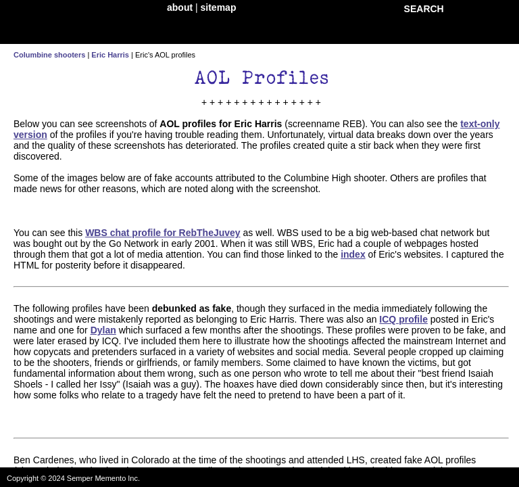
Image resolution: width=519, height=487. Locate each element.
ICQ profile (403, 319)
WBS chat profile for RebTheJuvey (162, 232)
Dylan (103, 330)
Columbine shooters (49, 55)
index (353, 254)
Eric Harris (110, 55)
